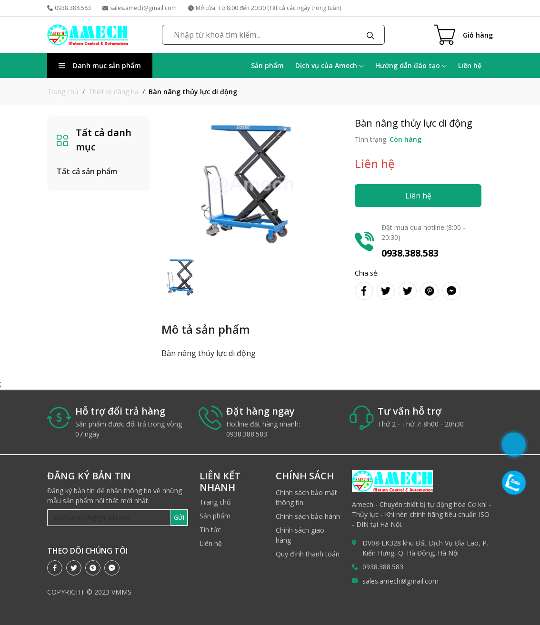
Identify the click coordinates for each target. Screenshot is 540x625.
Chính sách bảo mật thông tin (306, 497)
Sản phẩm (267, 65)
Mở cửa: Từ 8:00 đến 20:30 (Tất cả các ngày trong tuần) (264, 8)
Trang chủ (63, 91)
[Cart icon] (463, 34)
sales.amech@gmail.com (139, 8)
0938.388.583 (69, 8)
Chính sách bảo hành (308, 516)
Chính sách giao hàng (300, 535)
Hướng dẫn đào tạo (411, 65)
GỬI (179, 518)
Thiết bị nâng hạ (114, 91)
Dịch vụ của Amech (329, 65)
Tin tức (210, 529)
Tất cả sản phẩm (87, 171)
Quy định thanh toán (308, 553)
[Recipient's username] (109, 518)
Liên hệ (469, 65)
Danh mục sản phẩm (100, 65)
